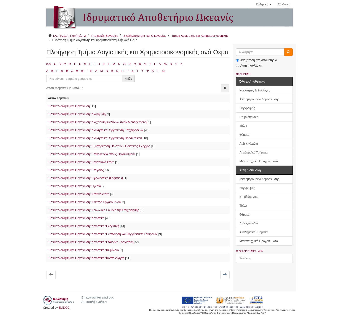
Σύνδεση (245, 258)
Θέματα (245, 134)
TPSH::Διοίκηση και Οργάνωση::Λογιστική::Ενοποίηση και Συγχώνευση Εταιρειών (103, 234)
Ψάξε (128, 78)
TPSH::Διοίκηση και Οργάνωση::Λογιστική (76, 218)
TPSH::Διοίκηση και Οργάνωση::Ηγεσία (74, 186)
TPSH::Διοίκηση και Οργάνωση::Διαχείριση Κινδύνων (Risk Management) (97, 122)
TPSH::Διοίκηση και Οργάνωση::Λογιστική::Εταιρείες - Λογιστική (91, 242)
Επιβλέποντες (249, 117)
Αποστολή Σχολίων (94, 301)
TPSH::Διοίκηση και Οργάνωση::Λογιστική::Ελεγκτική (83, 226)
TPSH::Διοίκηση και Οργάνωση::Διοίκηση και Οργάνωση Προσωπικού (95, 138)
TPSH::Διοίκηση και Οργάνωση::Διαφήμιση (77, 114)
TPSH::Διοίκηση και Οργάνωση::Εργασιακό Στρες (81, 162)
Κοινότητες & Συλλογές (255, 90)
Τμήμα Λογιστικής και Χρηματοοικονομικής (200, 35)
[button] (264, 4)
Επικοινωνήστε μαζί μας (97, 297)
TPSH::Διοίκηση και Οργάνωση (69, 106)
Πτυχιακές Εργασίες (104, 35)
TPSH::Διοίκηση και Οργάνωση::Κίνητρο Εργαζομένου (84, 202)
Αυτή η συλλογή (249, 65)
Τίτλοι (243, 126)
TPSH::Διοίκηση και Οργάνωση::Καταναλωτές (78, 194)
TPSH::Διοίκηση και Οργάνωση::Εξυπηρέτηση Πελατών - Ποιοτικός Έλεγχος (99, 146)
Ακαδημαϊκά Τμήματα (254, 152)
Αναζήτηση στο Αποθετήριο (256, 60)
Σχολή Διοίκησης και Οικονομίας (144, 35)
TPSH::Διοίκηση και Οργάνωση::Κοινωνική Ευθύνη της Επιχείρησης (93, 210)
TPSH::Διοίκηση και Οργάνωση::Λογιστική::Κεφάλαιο (83, 250)
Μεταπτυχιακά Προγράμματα (259, 161)
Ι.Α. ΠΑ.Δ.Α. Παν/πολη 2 (69, 35)
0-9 (48, 64)
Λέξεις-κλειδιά (249, 143)
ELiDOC (64, 307)
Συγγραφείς (247, 108)
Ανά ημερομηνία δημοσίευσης (259, 99)
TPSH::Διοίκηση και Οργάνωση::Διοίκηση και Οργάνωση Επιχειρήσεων (96, 130)
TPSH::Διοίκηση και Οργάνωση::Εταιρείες (76, 170)
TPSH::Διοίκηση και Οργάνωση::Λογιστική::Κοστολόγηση (86, 258)
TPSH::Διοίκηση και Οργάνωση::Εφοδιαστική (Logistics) (85, 178)
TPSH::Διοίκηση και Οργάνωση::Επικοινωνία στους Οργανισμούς (91, 154)
